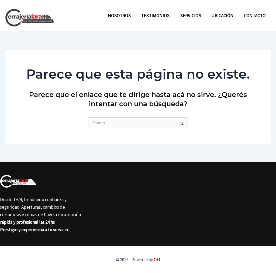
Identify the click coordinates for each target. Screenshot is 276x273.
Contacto (255, 16)
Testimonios (159, 16)
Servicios (193, 16)
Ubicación (224, 16)
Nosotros (124, 16)
